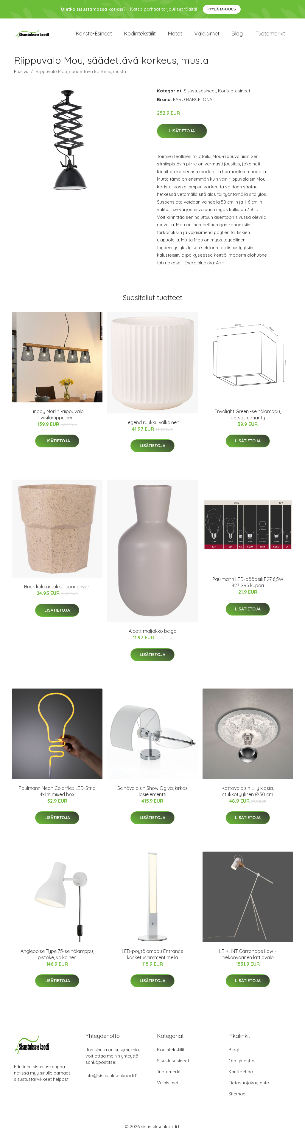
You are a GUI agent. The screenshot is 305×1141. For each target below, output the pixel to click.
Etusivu (21, 75)
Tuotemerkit (270, 35)
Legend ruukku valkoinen (152, 427)
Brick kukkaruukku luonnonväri (57, 591)
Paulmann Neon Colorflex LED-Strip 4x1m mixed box (57, 795)
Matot (175, 35)
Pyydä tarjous (222, 9)
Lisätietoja (182, 135)
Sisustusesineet (200, 95)
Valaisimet (207, 35)
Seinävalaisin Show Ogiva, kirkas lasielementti (152, 795)
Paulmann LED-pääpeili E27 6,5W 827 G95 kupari (247, 586)
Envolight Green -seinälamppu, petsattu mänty (247, 419)
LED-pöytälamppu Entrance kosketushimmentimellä (152, 958)
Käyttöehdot (241, 1076)
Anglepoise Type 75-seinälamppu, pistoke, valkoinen (57, 958)
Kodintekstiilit (140, 35)
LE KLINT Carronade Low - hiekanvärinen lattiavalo (247, 958)
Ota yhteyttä (241, 1065)
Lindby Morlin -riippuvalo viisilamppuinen (57, 419)
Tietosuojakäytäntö (248, 1087)
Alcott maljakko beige (152, 635)
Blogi (237, 35)
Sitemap (236, 1098)
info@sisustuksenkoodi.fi (111, 1080)
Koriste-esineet (94, 35)
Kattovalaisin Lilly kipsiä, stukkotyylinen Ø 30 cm (248, 795)
